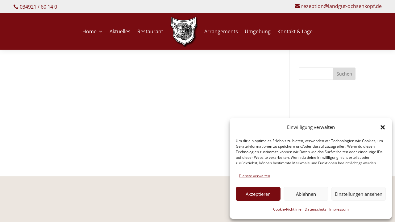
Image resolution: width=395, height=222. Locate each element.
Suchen (344, 74)
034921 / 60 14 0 (38, 6)
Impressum (339, 209)
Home (89, 32)
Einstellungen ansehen (358, 194)
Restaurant (150, 32)
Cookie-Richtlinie (287, 209)
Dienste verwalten (254, 176)
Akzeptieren (258, 194)
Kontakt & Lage (295, 32)
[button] (383, 127)
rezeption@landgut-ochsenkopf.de (341, 6)
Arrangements (221, 32)
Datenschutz (315, 209)
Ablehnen (306, 194)
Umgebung (258, 32)
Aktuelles (120, 32)
